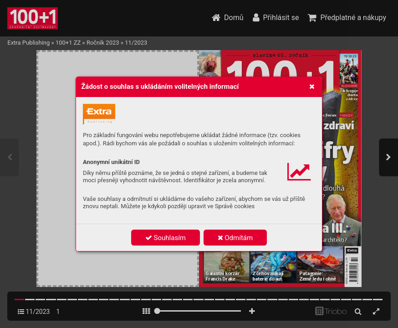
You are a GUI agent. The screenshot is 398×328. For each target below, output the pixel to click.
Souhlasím (165, 238)
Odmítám (235, 238)
